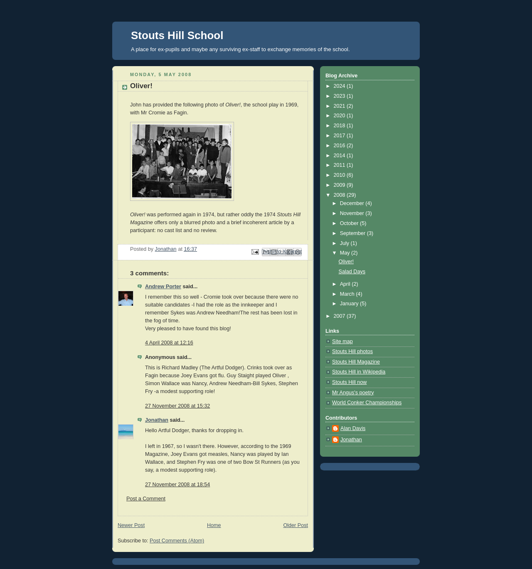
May (345, 253)
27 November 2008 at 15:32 (177, 406)
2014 (340, 155)
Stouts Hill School (177, 35)
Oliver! (346, 262)
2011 (340, 165)
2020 (340, 116)
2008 (340, 195)
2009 (340, 185)
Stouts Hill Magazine (356, 362)
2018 (340, 126)
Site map (342, 341)
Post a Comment (145, 499)
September (353, 233)
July (345, 243)
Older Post (295, 525)
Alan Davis (352, 428)
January (350, 304)
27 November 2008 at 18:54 (177, 484)
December (353, 203)
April (346, 284)
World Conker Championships (366, 403)
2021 (340, 106)
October (350, 223)
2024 (340, 86)
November (353, 213)
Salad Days (352, 272)
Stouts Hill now (349, 382)
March (348, 294)
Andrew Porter (163, 286)
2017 (340, 136)
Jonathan (156, 420)
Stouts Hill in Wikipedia (358, 372)
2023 (340, 96)
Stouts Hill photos (352, 351)
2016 (340, 145)
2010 (340, 175)
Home (214, 525)
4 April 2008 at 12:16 (169, 343)
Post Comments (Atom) (177, 541)
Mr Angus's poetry (353, 393)
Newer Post (131, 525)
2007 (340, 316)
